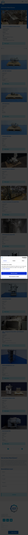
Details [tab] (14, 260)
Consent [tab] (5, 260)
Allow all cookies (14, 273)
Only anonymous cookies (14, 276)
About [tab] (23, 260)
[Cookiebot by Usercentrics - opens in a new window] (22, 257)
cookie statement (6, 268)
